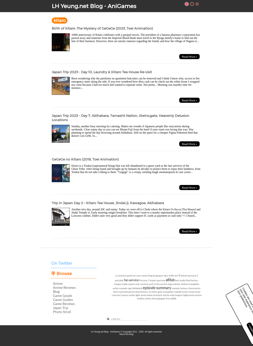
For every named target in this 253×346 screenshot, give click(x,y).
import (153, 280)
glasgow (161, 298)
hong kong (153, 275)
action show (151, 298)
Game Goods (62, 296)
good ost (131, 275)
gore (160, 275)
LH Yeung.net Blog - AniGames (94, 6)
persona (161, 280)
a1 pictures (121, 275)
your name (141, 275)
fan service (131, 280)
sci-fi (177, 275)
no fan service (160, 284)
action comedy (120, 288)
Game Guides (63, 300)
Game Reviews (64, 304)
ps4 (151, 284)
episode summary (157, 287)
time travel (118, 291)
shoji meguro (176, 295)
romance (137, 288)
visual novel (194, 291)
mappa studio (121, 284)
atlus (170, 279)
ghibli (173, 298)
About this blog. (126, 334)
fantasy (184, 288)
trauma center (128, 295)
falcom (184, 275)
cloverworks (194, 288)
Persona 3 (144, 280)
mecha (166, 295)
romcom (116, 295)
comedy (176, 288)
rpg (129, 288)
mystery (144, 284)
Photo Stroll (62, 312)
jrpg (170, 284)
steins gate (156, 291)
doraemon (130, 291)
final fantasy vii (143, 291)
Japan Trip (60, 308)
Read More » (189, 56)
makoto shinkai (180, 284)
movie (185, 291)
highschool (188, 295)
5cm (168, 298)
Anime (58, 283)
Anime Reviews (64, 287)
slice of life (169, 275)
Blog (56, 292)
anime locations (154, 295)
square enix (134, 284)
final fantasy (192, 280)
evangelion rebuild (172, 291)
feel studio (180, 280)
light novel (141, 295)
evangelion (193, 284)
